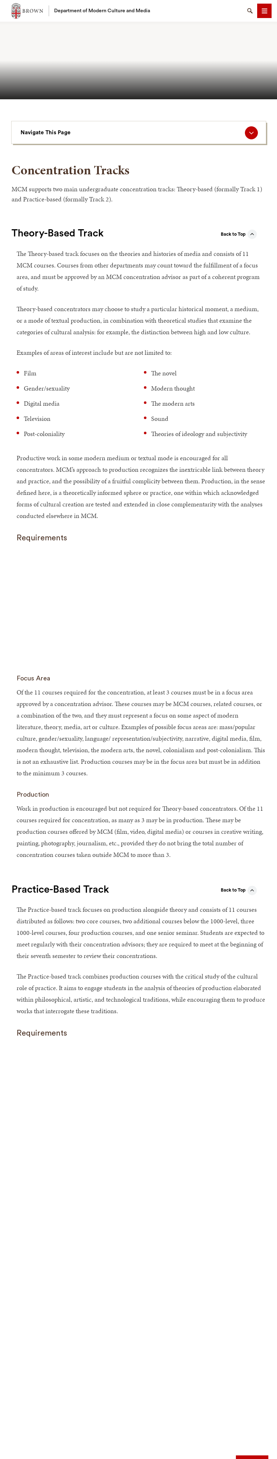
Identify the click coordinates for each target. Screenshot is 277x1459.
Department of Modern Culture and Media (102, 10)
